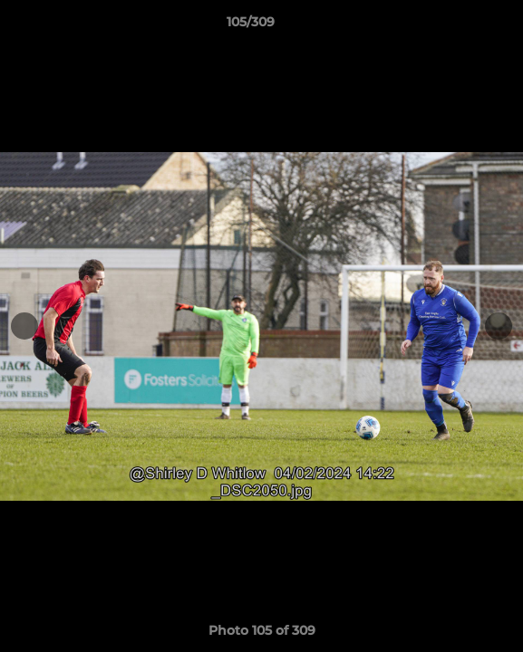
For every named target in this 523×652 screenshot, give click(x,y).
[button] (458, 26)
